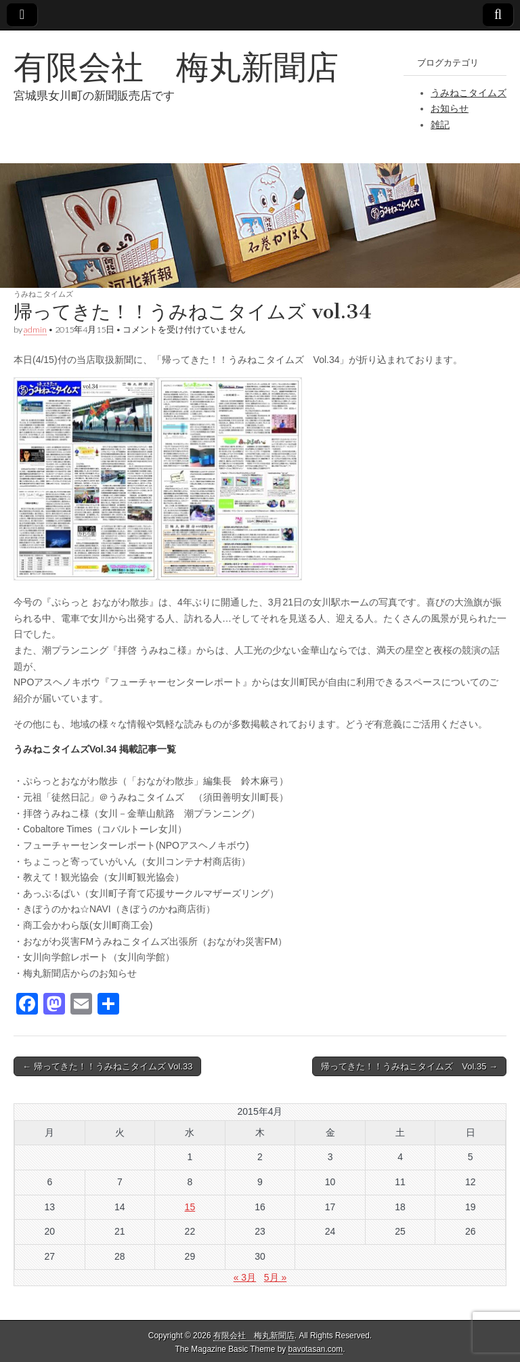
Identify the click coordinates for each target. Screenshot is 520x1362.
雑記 (440, 124)
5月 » (275, 1277)
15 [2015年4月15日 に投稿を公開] (190, 1206)
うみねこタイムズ (468, 92)
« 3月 (245, 1277)
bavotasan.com (315, 1349)
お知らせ (450, 108)
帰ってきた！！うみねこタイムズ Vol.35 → (409, 1066)
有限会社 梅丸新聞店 (176, 66)
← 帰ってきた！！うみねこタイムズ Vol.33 (107, 1066)
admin (35, 329)
